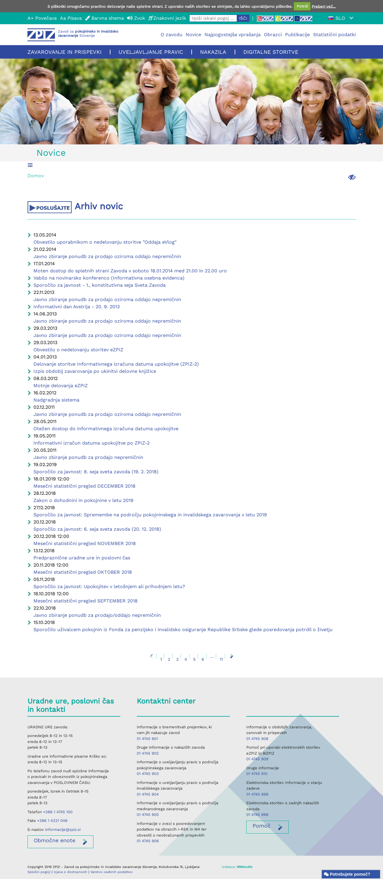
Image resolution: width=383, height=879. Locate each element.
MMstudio (245, 867)
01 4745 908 (257, 738)
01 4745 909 (257, 759)
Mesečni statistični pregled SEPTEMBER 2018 (85, 601)
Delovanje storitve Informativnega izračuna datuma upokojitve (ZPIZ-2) (116, 364)
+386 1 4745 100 (58, 812)
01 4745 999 (257, 794)
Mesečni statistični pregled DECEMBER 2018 (84, 486)
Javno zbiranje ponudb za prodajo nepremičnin (88, 457)
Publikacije (297, 34)
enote (54, 840)
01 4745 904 (148, 794)
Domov (35, 175)
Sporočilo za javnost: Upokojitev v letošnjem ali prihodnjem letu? (109, 586)
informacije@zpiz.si (63, 829)
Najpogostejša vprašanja (232, 34)
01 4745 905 (148, 814)
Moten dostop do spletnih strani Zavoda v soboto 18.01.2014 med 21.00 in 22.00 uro (130, 271)
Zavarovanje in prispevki (64, 52)
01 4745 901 (147, 738)
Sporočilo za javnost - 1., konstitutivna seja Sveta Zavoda (99, 285)
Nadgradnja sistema (56, 400)
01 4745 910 (256, 773)
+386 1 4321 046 (52, 820)
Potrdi (302, 6)
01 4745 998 (257, 814)
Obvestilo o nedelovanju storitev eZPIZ (78, 349)
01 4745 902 (148, 753)
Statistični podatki (334, 34)
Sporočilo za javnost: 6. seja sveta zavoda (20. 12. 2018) (97, 529)
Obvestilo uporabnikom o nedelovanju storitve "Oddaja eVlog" (104, 242)
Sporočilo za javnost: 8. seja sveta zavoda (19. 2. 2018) (96, 471)
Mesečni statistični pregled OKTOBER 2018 (82, 572)
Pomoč (261, 825)
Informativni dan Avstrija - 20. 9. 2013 (76, 306)
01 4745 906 (148, 841)
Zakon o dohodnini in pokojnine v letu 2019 (83, 500)
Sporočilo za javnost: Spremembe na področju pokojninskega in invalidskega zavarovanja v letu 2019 (150, 515)
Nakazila (213, 52)
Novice (193, 34)
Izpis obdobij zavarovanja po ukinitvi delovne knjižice (94, 371)
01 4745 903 (148, 773)
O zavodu (171, 34)
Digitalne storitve (270, 52)
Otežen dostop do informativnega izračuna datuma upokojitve (106, 428)
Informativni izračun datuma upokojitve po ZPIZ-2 (91, 443)
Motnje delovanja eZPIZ (60, 385)
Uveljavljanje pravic (151, 52)
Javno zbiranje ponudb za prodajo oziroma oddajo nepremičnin (107, 256)
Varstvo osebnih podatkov (111, 872)
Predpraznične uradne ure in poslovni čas (81, 558)
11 (221, 659)
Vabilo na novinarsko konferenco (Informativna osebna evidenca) (108, 278)
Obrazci (273, 34)
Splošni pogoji (38, 872)
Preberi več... (324, 6)
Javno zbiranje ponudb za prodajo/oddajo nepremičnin (97, 615)
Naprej (232, 656)
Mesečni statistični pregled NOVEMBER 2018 (84, 543)
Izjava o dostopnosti (70, 872)
